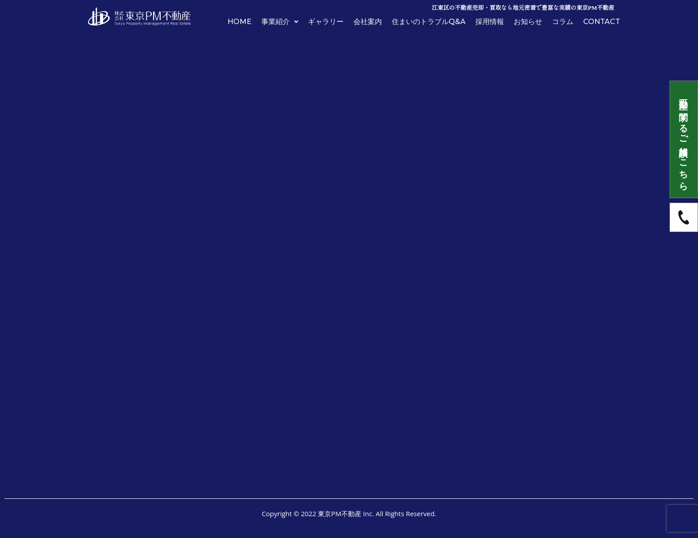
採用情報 (489, 21)
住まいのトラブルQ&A (429, 21)
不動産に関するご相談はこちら (684, 139)
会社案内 (367, 21)
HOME (239, 21)
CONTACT (601, 21)
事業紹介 (279, 21)
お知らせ (528, 21)
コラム (562, 21)
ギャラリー (326, 21)
